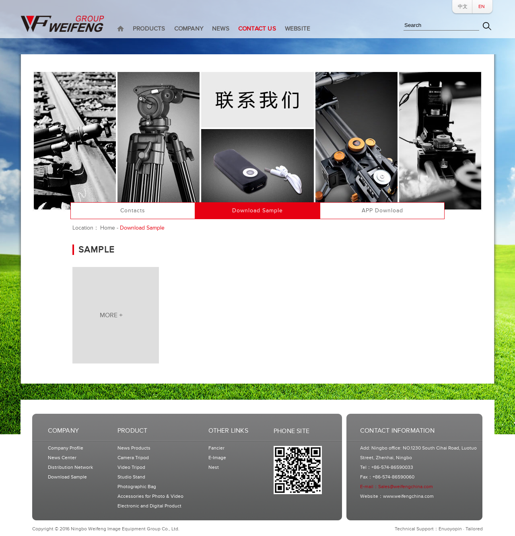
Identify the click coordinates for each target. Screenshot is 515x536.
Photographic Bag (136, 487)
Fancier (216, 448)
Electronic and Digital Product (149, 506)
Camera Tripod (133, 458)
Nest (213, 467)
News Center (62, 458)
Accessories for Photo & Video (150, 496)
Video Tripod (131, 467)
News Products (133, 448)
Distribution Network (70, 467)
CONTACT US (257, 29)
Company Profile (65, 448)
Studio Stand (131, 477)
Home (107, 227)
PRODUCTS (149, 29)
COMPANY (188, 29)
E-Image (217, 458)
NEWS (220, 29)
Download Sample (67, 477)
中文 (463, 7)
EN (481, 7)
